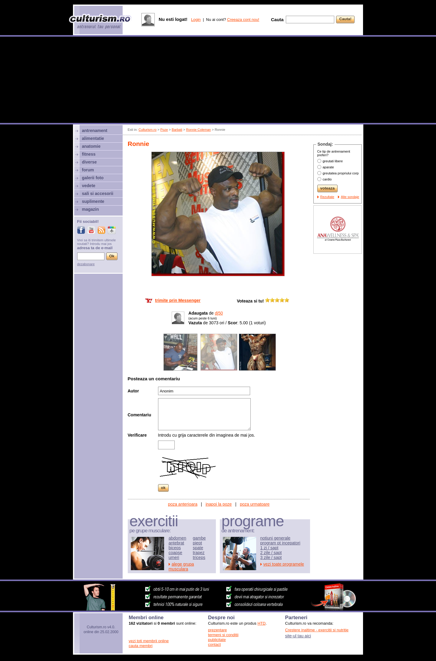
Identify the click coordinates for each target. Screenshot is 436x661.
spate (198, 547)
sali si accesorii (98, 193)
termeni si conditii (223, 635)
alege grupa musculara (181, 566)
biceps (175, 547)
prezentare (217, 630)
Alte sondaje (350, 197)
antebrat (176, 542)
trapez (199, 552)
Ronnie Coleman (198, 129)
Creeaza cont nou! (243, 19)
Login (196, 19)
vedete (88, 185)
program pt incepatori (280, 542)
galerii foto (93, 177)
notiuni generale (275, 538)
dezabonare (86, 264)
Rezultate (327, 197)
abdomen (177, 538)
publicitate (217, 639)
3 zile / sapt (271, 557)
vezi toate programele (283, 564)
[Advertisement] (218, 80)
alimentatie (93, 138)
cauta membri (141, 645)
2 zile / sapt (271, 552)
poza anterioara (182, 504)
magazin (90, 209)
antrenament (94, 130)
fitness (89, 154)
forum (88, 169)
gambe (199, 538)
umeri (174, 557)
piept (197, 542)
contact (214, 644)
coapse (175, 552)
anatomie (91, 146)
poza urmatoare (254, 504)
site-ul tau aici (298, 635)
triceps (199, 557)
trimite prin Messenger (177, 300)
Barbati (177, 129)
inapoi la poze (219, 504)
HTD (261, 623)
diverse (89, 162)
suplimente (93, 201)
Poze (164, 129)
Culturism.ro (148, 129)
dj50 (219, 313)
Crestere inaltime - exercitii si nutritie (317, 630)
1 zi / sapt (269, 547)
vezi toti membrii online (149, 641)
